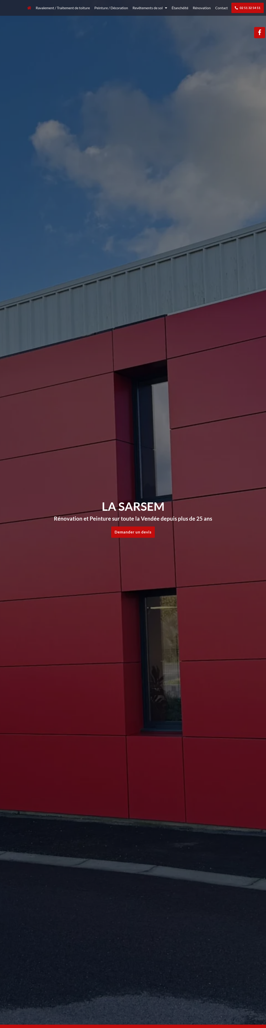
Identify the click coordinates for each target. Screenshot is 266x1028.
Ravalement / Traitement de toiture (63, 8)
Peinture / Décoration (111, 8)
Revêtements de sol (150, 8)
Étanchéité (180, 8)
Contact (221, 8)
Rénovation (202, 8)
